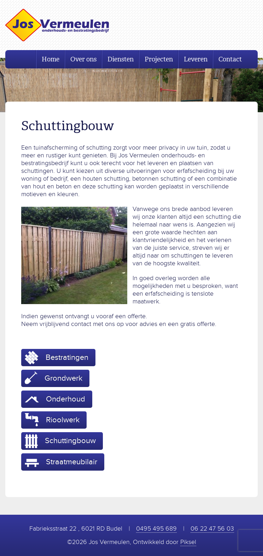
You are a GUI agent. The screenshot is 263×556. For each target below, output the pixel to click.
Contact (230, 59)
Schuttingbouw (60, 441)
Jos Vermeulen (57, 25)
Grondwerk (53, 377)
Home (50, 59)
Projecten (159, 59)
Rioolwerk (52, 420)
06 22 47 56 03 (212, 528)
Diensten (120, 59)
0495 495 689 (156, 528)
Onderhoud (55, 399)
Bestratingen (56, 357)
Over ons (83, 59)
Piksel (188, 542)
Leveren (196, 59)
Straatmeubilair (61, 462)
